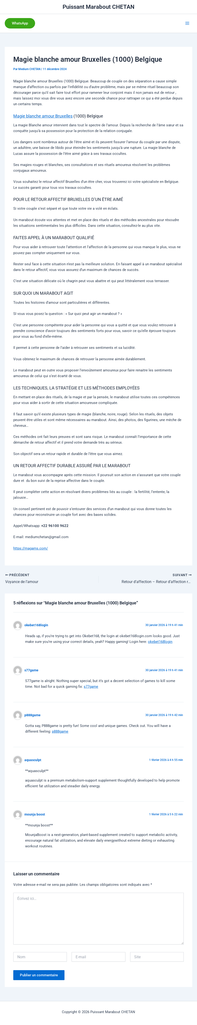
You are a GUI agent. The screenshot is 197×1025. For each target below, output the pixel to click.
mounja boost (34, 814)
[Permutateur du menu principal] (187, 23)
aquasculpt (32, 760)
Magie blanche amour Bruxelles (43, 116)
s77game (31, 670)
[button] (20, 23)
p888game (32, 715)
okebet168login (36, 625)
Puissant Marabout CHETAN (98, 7)
